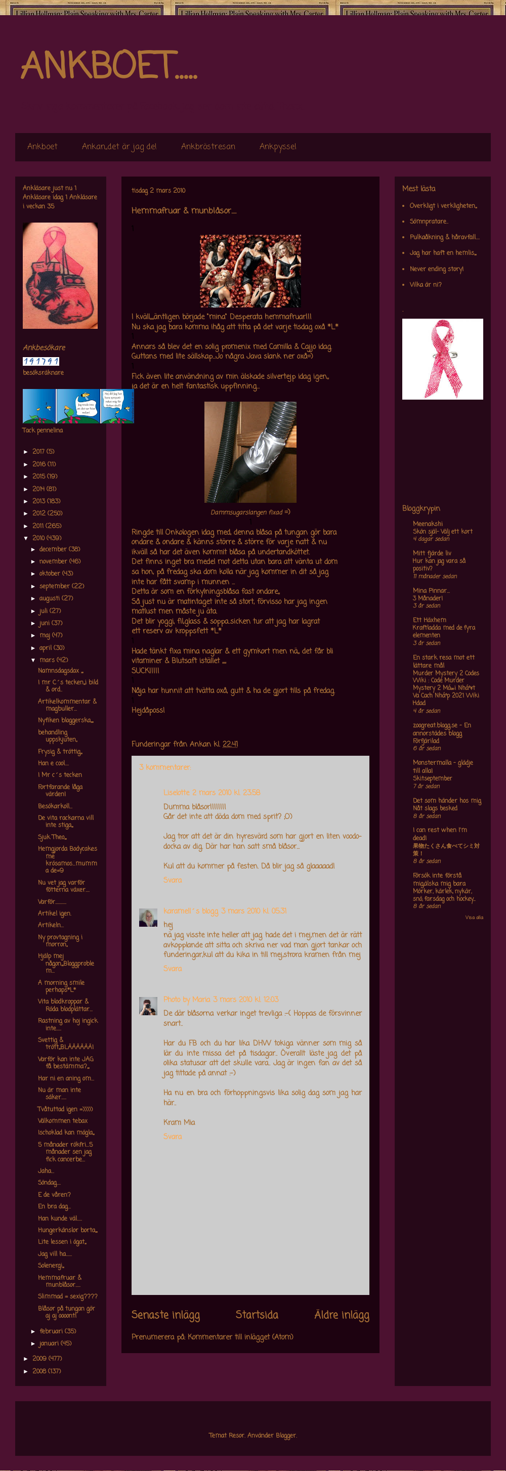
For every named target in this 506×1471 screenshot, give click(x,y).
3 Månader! (428, 598)
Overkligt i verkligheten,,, (443, 206)
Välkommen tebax (63, 1121)
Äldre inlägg (341, 1315)
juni (45, 623)
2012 (40, 513)
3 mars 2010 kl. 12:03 (245, 1000)
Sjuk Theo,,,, (52, 837)
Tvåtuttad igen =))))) (65, 1109)
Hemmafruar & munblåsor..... (59, 1282)
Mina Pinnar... (431, 591)
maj (45, 635)
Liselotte (176, 793)
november (54, 562)
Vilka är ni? (426, 285)
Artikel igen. (54, 914)
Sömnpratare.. (429, 222)
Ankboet (42, 147)
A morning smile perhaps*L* (61, 987)
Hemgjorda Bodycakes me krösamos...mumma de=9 (67, 860)
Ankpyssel (278, 147)
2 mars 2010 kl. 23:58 (226, 793)
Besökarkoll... (55, 806)
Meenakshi (428, 524)
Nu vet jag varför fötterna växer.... (64, 887)
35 (50, 206)
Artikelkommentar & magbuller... (67, 706)
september (55, 586)
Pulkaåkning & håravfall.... (445, 237)
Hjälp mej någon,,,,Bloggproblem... (66, 964)
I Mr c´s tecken (60, 775)
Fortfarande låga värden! (60, 791)
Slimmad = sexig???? (68, 1297)
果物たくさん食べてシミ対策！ (446, 850)
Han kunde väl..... (60, 1219)
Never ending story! (436, 269)
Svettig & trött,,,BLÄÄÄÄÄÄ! (66, 1044)
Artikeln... (51, 925)
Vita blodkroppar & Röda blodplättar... (65, 1006)
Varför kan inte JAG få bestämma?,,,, (66, 1063)
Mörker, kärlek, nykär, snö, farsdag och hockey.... (444, 895)
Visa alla (474, 918)
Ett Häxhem (429, 620)
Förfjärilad (426, 741)
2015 (39, 477)
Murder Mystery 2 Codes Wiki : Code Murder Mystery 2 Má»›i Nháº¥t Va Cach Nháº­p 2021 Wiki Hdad (446, 688)
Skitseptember (432, 779)
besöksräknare (43, 373)
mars (48, 660)
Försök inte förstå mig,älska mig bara (439, 880)
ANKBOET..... (108, 68)
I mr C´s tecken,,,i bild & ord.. (68, 686)
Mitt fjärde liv (432, 553)
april (46, 648)
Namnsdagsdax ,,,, (60, 671)
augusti (50, 598)
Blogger (286, 1436)
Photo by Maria (186, 1000)
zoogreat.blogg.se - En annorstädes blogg (442, 730)
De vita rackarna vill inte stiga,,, (66, 822)
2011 (39, 526)
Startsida (257, 1315)
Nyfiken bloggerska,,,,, (65, 720)
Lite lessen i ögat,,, (62, 1242)
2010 (39, 538)
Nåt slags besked (435, 808)
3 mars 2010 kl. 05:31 (253, 911)
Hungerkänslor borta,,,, (67, 1230)
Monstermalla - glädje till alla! (443, 767)
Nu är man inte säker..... (59, 1094)
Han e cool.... (53, 763)
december (54, 549)
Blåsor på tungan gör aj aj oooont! (66, 1313)
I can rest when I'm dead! (440, 834)
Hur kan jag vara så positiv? (439, 565)
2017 (39, 452)
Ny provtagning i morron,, (60, 941)
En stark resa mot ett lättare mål (444, 662)
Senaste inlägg (166, 1315)
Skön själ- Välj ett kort (443, 532)
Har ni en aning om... (66, 1079)
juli (44, 611)
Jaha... (46, 1171)
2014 (39, 489)
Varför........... (52, 902)
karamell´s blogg (190, 911)
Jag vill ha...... (55, 1254)
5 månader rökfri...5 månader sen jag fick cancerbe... (65, 1152)
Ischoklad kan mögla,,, (66, 1133)
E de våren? (54, 1195)
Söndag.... (49, 1183)
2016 (40, 464)
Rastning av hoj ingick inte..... (68, 1025)
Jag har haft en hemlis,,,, (443, 253)
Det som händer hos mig (447, 801)
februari (52, 1331)
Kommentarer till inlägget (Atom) (240, 1337)
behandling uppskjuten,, (57, 736)
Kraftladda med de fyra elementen (444, 632)
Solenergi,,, (51, 1266)
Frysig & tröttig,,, (60, 752)
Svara (172, 881)
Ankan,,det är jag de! (119, 147)
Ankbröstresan (208, 147)
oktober (50, 574)
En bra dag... (54, 1207)
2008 (40, 1371)
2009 (40, 1359)
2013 (39, 501)
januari (50, 1344)
